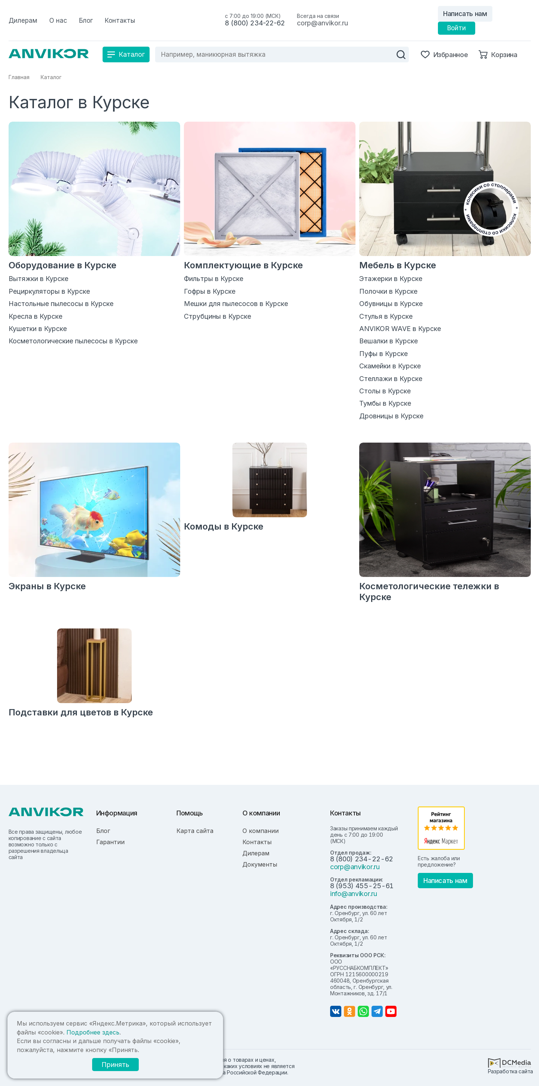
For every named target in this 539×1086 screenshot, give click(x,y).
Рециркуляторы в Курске (49, 291)
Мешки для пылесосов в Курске (236, 304)
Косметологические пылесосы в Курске (73, 341)
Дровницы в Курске (391, 416)
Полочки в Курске (388, 291)
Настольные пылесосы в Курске (61, 304)
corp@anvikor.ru (322, 23)
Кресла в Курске (35, 316)
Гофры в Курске (209, 291)
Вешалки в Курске (388, 341)
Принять (115, 1064)
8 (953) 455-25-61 (362, 886)
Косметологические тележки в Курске (429, 591)
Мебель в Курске (397, 265)
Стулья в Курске (386, 316)
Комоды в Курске (223, 526)
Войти (456, 28)
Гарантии (110, 842)
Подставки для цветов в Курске (81, 712)
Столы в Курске (385, 391)
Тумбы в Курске (385, 403)
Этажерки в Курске (390, 279)
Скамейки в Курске (390, 366)
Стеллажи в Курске (390, 379)
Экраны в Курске (47, 586)
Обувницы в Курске (391, 304)
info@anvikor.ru (353, 894)
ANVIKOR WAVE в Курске (400, 329)
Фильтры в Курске (213, 279)
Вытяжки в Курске (38, 279)
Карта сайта (194, 830)
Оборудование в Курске (62, 265)
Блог (103, 830)
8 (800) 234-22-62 (255, 23)
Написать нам (465, 14)
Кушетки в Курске (38, 329)
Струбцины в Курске (217, 316)
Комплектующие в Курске (243, 265)
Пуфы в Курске (383, 354)
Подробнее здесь (92, 1032)
